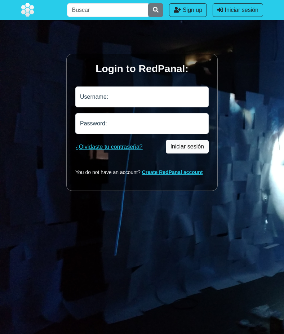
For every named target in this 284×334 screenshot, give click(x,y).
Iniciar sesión (237, 10)
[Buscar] (107, 10)
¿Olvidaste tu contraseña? (109, 147)
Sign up (188, 10)
